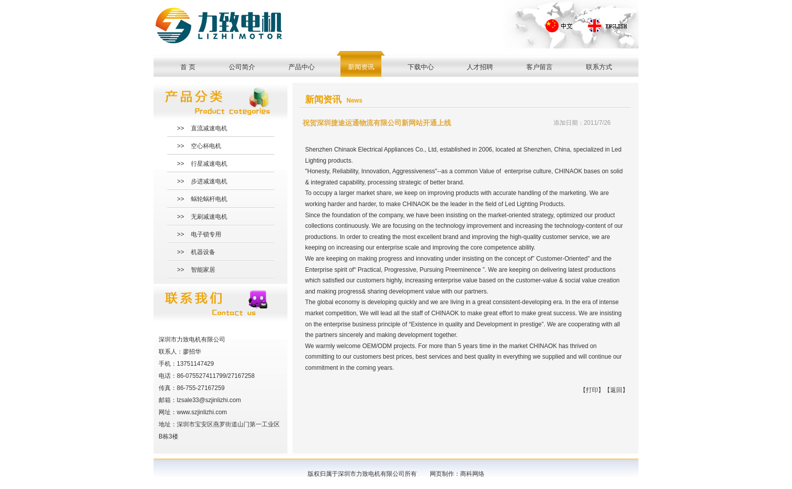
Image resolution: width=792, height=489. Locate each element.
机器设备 (203, 252)
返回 (616, 390)
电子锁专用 (206, 234)
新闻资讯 (361, 67)
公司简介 (242, 67)
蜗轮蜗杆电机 (209, 199)
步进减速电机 (209, 181)
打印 (592, 390)
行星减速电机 (209, 163)
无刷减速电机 (209, 216)
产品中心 (301, 67)
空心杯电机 (206, 146)
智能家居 (203, 269)
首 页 (187, 67)
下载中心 (421, 67)
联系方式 (599, 67)
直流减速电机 (209, 128)
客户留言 (539, 67)
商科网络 (472, 473)
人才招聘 (480, 67)
